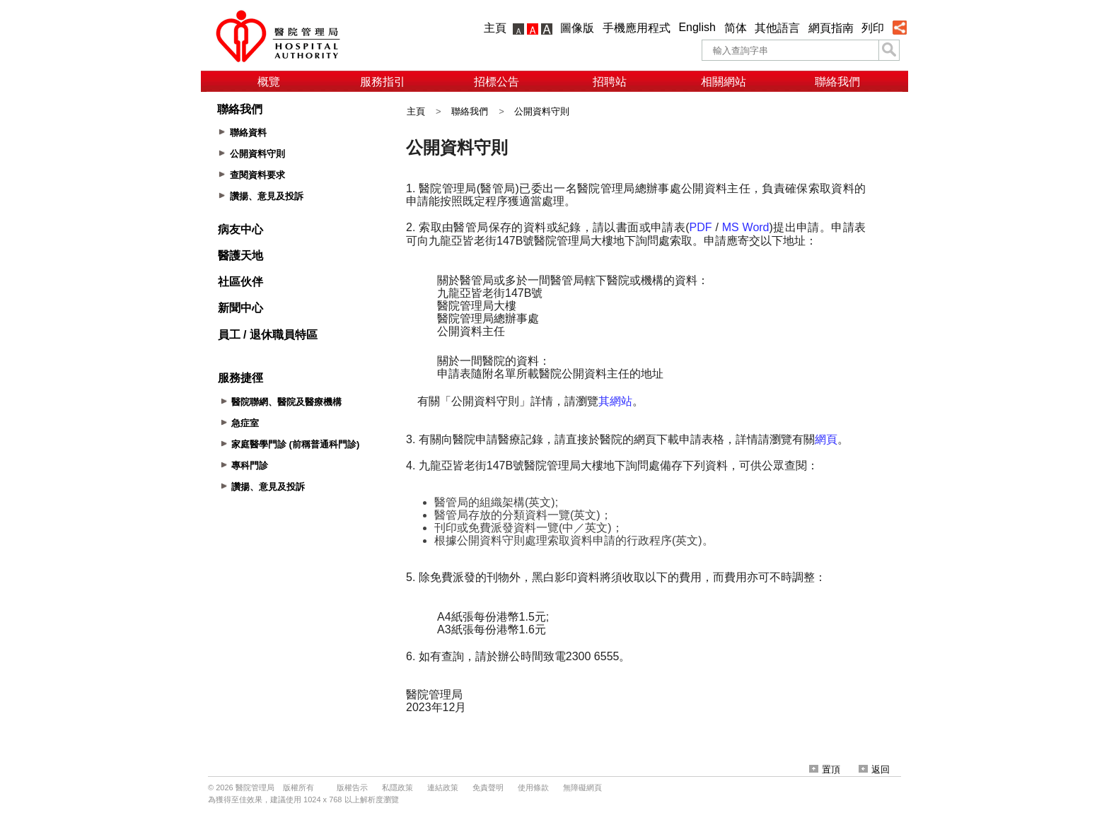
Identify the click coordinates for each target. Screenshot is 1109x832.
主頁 (495, 28)
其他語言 (777, 28)
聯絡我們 (837, 82)
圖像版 (577, 28)
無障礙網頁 (582, 787)
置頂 (824, 769)
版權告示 (352, 787)
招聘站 (610, 82)
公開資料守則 (541, 111)
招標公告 (496, 82)
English (696, 27)
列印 (872, 28)
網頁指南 (831, 28)
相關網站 (723, 82)
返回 (874, 769)
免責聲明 (488, 787)
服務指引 (382, 82)
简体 (735, 28)
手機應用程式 (636, 28)
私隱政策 (397, 787)
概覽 (268, 82)
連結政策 (442, 787)
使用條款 (533, 787)
